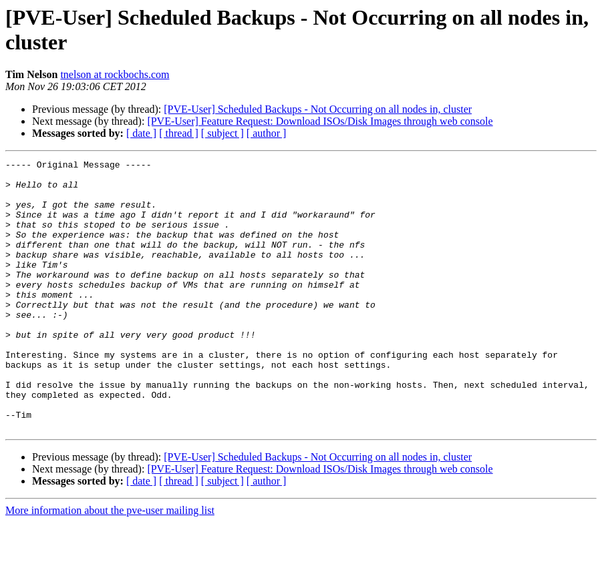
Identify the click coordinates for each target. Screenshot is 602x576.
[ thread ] (178, 133)
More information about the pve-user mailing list (109, 564)
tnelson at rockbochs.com (114, 74)
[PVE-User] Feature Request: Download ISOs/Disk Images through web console (319, 121)
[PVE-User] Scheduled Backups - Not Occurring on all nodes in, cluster (318, 109)
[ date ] (141, 133)
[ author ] (267, 133)
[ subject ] (222, 133)
